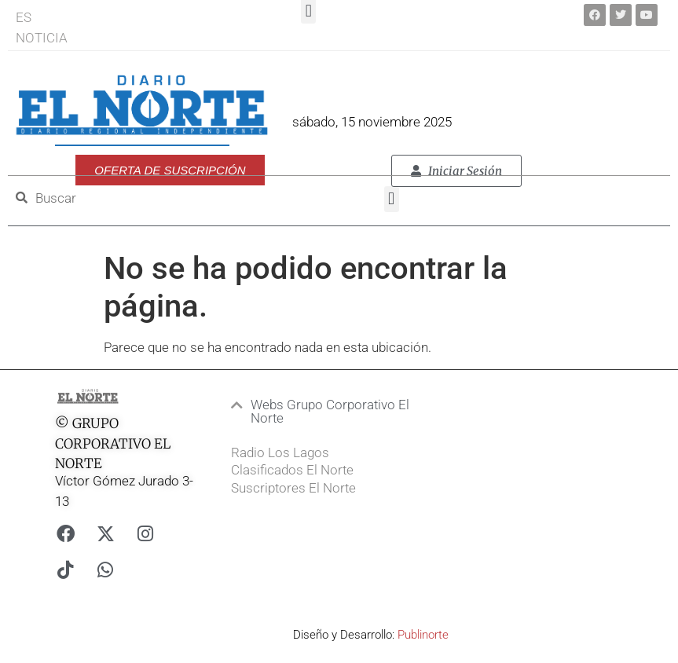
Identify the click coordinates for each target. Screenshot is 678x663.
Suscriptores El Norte (293, 488)
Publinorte (423, 635)
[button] (391, 199)
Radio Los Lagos (280, 452)
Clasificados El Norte (292, 470)
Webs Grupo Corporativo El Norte (330, 411)
